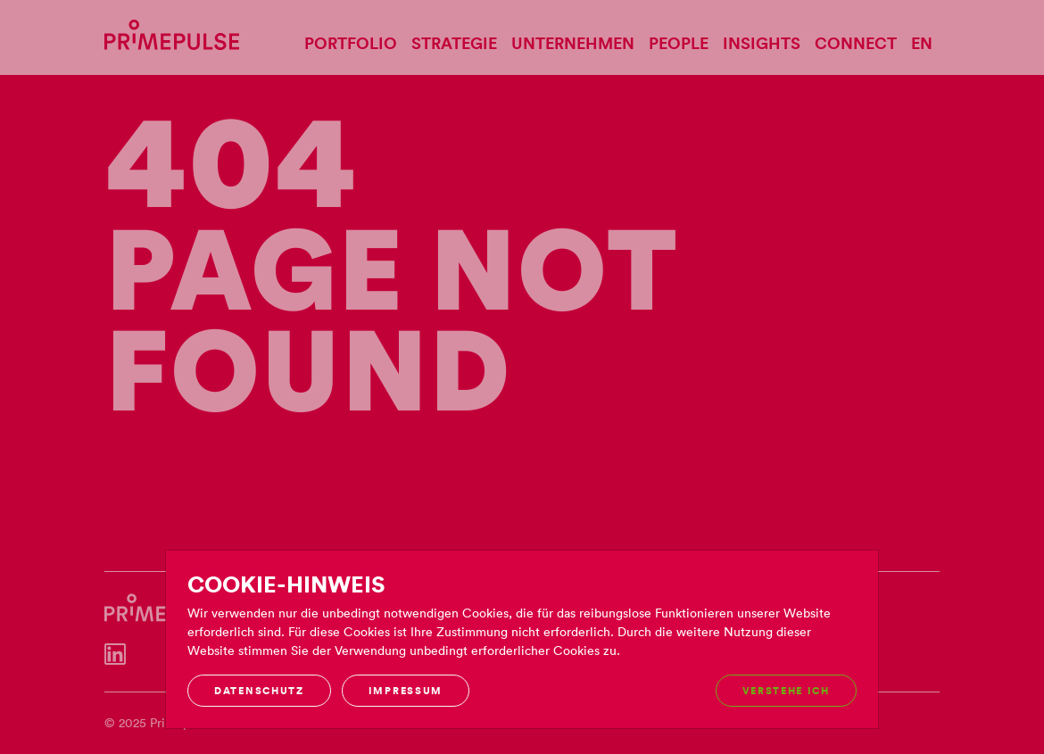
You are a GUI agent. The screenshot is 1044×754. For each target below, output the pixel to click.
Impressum (406, 690)
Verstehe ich (786, 690)
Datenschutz (258, 690)
